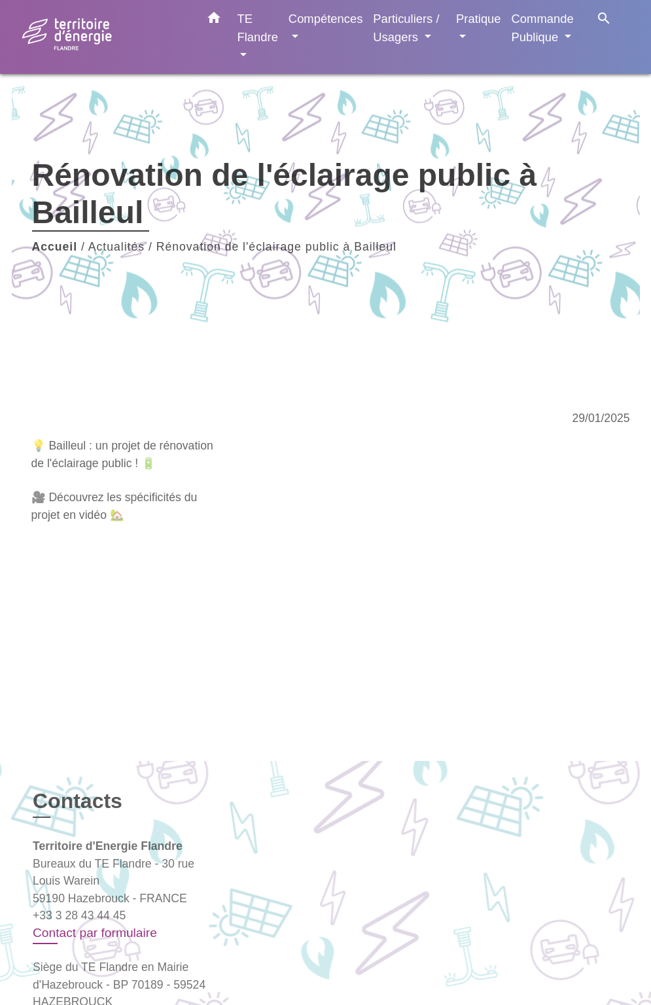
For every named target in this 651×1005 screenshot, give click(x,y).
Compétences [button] (325, 19)
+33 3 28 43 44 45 (79, 915)
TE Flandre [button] (258, 28)
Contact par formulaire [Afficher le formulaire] (95, 933)
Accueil (55, 246)
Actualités (116, 246)
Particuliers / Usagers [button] (406, 28)
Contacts (77, 801)
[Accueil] (103, 37)
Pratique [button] (478, 19)
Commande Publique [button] (543, 28)
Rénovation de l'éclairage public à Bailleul (276, 246)
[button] (214, 20)
